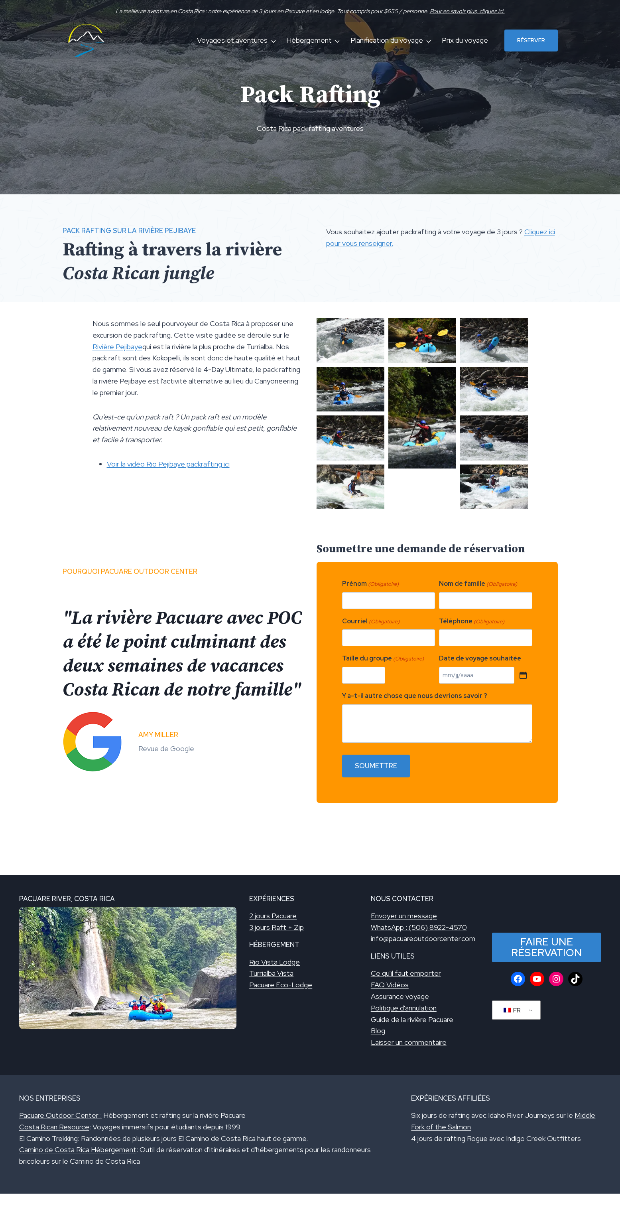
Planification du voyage (386, 40)
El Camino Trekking (48, 1138)
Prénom (370, 584)
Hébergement (309, 40)
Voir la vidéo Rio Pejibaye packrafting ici (168, 464)
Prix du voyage (465, 40)
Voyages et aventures (232, 40)
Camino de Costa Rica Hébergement (77, 1149)
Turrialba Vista (271, 973)
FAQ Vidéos (390, 984)
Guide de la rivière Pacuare (412, 1019)
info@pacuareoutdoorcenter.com (423, 938)
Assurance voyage (400, 996)
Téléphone (471, 621)
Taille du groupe (383, 658)
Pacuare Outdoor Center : (60, 1115)
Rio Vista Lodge (274, 962)
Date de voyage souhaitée (480, 658)
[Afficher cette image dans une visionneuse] (350, 340)
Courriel (371, 621)
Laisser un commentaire (409, 1042)
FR (512, 1010)
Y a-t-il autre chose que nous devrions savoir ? (414, 696)
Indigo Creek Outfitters (543, 1138)
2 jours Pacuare (273, 915)
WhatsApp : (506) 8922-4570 (419, 927)
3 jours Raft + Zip (276, 927)
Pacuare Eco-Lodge (280, 984)
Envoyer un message (404, 915)
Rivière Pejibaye (117, 346)
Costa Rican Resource (54, 1126)
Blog (378, 1030)
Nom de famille (478, 584)
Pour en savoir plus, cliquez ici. (467, 11)
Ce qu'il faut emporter (406, 973)
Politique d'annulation (404, 1007)
